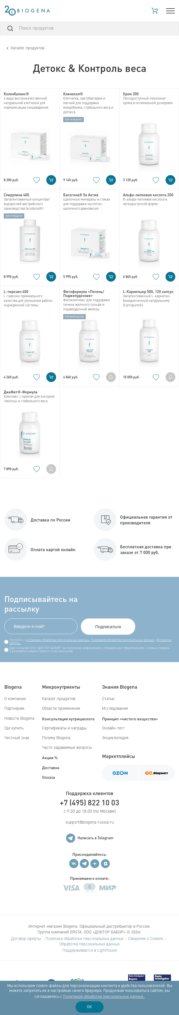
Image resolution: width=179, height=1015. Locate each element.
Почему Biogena (56, 738)
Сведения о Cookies (145, 939)
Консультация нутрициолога (68, 718)
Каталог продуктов (25, 48)
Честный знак (16, 738)
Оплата (48, 777)
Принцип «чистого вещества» (130, 718)
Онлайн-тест (113, 728)
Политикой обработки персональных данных (122, 640)
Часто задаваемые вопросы (67, 748)
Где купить (13, 728)
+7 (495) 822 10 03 (89, 802)
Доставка (50, 767)
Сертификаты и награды (64, 728)
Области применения (61, 709)
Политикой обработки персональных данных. (104, 997)
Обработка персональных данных (89, 944)
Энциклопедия (115, 738)
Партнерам (14, 709)
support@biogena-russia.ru (89, 822)
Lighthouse (107, 951)
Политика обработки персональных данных (84, 939)
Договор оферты (26, 939)
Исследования (115, 709)
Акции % (50, 757)
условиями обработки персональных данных (57, 640)
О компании (15, 699)
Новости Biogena (19, 719)
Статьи (108, 699)
